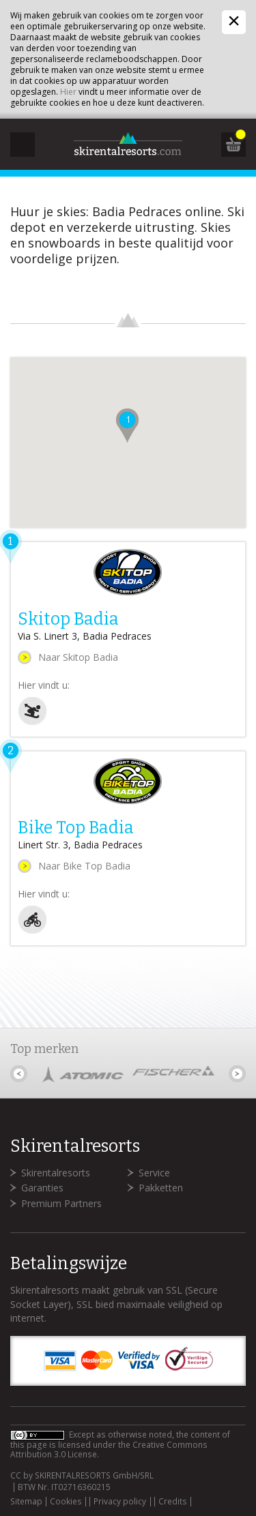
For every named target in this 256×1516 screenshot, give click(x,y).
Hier (68, 92)
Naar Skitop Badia (78, 657)
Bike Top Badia (76, 828)
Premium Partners (61, 1203)
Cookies (66, 1501)
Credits (172, 1501)
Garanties (42, 1187)
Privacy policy (120, 1501)
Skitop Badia (68, 619)
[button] (127, 425)
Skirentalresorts (55, 1172)
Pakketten (161, 1187)
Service (154, 1172)
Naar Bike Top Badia (84, 865)
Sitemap (26, 1501)
